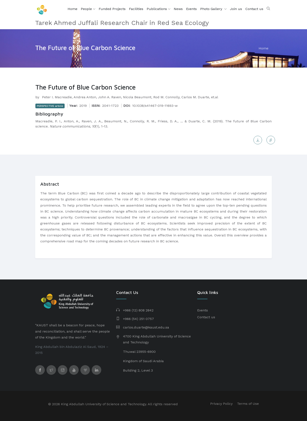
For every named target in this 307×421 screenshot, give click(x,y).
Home (72, 9)
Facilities (136, 9)
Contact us (254, 9)
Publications (158, 9)
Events (191, 9)
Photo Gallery (211, 9)
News (178, 9)
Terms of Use (248, 404)
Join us (236, 9)
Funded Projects (112, 9)
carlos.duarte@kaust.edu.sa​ (146, 327)
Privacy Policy (221, 404)
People (88, 9)
